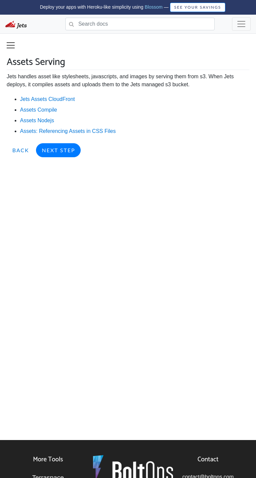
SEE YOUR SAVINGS (197, 7)
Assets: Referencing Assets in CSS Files (68, 131)
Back (20, 150)
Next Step (58, 150)
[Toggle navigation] (241, 24)
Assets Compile (38, 110)
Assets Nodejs (37, 120)
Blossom (154, 7)
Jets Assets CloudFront (47, 99)
